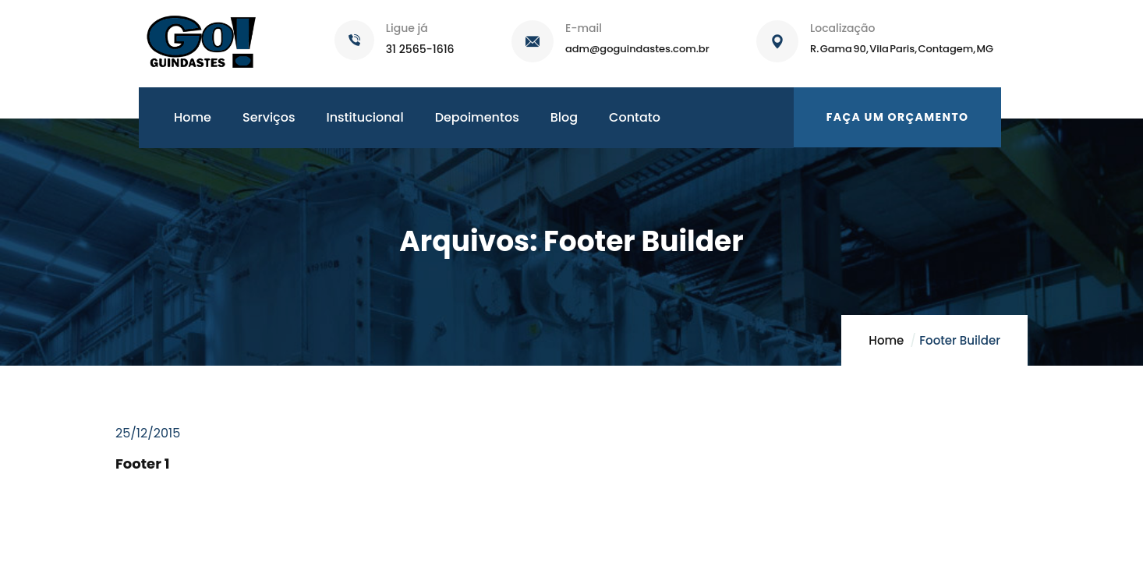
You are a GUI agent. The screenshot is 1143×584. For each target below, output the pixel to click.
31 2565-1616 (420, 49)
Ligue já (407, 28)
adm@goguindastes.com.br (637, 48)
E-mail (583, 28)
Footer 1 (142, 463)
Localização (842, 28)
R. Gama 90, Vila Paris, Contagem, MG (901, 48)
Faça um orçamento (897, 117)
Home (886, 340)
